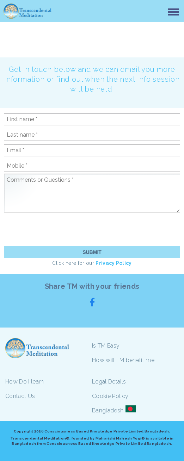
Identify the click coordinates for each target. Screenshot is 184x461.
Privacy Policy (113, 263)
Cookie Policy (110, 396)
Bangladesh (107, 410)
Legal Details (109, 381)
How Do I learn (24, 381)
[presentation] (57, 229)
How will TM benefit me (123, 360)
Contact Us (20, 396)
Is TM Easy (105, 345)
